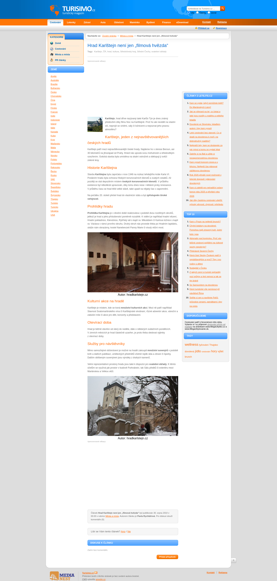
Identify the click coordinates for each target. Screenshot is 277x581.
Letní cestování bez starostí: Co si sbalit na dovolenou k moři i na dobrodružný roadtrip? (205, 137)
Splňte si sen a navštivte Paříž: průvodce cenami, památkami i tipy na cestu (206, 301)
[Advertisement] (119, 89)
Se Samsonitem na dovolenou (204, 285)
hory (214, 351)
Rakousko (55, 167)
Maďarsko (55, 143)
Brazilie (54, 84)
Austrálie (55, 80)
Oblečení (119, 22)
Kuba (53, 136)
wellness (191, 344)
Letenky (71, 22)
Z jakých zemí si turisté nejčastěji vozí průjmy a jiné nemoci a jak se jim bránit (205, 276)
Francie (54, 112)
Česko (54, 92)
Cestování (55, 22)
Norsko (54, 155)
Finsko (54, 108)
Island (53, 124)
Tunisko (54, 203)
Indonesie (55, 120)
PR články (60, 60)
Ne (129, 531)
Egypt (53, 104)
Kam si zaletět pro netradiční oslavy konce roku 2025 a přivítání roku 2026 (206, 191)
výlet (220, 351)
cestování (206, 351)
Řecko (54, 171)
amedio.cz (100, 579)
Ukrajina (54, 211)
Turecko (54, 207)
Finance (166, 22)
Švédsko (55, 191)
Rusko (54, 175)
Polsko (54, 159)
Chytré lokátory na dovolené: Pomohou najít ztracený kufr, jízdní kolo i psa (206, 230)
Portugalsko (56, 163)
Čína (53, 100)
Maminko (135, 22)
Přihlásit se (204, 28)
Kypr (53, 140)
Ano (123, 531)
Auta (103, 22)
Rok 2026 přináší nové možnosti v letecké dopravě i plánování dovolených (205, 179)
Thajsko (213, 344)
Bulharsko (55, 88)
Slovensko (55, 183)
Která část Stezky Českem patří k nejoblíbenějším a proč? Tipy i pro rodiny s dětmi (205, 259)
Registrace (221, 28)
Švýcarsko (55, 195)
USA (53, 215)
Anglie (53, 76)
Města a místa (126, 36)
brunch (188, 357)
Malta (53, 147)
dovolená (189, 351)
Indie (53, 116)
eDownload (182, 22)
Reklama (222, 22)
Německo (55, 151)
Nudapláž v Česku (198, 268)
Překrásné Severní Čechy (202, 251)
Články (203, 13)
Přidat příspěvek (167, 557)
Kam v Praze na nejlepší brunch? (205, 221)
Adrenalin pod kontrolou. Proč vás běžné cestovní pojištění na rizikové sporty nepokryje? (206, 242)
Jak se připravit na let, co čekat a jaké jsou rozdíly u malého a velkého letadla (207, 115)
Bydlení (150, 22)
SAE (53, 179)
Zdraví (87, 22)
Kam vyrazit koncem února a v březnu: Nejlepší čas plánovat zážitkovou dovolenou (204, 166)
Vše (192, 13)
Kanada (54, 132)
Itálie (53, 128)
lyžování (204, 344)
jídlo (198, 351)
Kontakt (206, 22)
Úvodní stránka (109, 36)
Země (214, 13)
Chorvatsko (56, 96)
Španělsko (55, 187)
